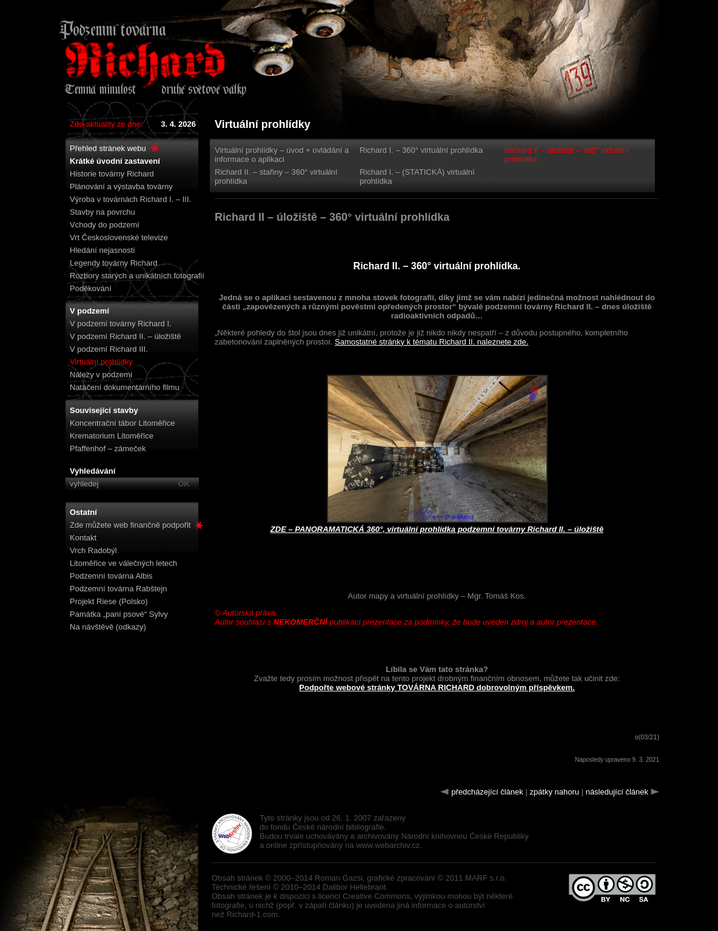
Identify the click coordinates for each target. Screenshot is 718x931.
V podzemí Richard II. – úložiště (125, 336)
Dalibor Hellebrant (354, 887)
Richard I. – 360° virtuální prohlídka (421, 150)
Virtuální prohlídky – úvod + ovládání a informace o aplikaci (282, 155)
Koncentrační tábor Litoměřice (122, 423)
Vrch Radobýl (93, 550)
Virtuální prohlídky (101, 361)
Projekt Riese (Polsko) (109, 601)
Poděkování (91, 288)
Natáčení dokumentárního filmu (125, 387)
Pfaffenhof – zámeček (108, 448)
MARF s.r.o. (486, 877)
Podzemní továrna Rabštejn (118, 588)
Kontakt (83, 537)
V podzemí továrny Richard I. (121, 323)
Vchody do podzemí (104, 224)
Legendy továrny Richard (114, 262)
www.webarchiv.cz (388, 845)
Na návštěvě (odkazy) (108, 626)
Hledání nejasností (102, 250)
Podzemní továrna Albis (111, 575)
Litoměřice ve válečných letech (123, 563)
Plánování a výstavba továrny (121, 186)
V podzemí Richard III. (109, 349)
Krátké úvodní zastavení (115, 161)
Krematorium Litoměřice (111, 435)
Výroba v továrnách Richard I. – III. (130, 199)
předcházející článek (487, 791)
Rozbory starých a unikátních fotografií (137, 275)
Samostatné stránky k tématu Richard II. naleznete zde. (431, 341)
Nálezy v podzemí (101, 374)
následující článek (617, 791)
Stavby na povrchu (102, 212)
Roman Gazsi (339, 877)
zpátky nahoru (554, 791)
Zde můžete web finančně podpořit (137, 524)
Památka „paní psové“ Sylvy (119, 614)
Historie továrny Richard (112, 173)
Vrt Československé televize (119, 237)
